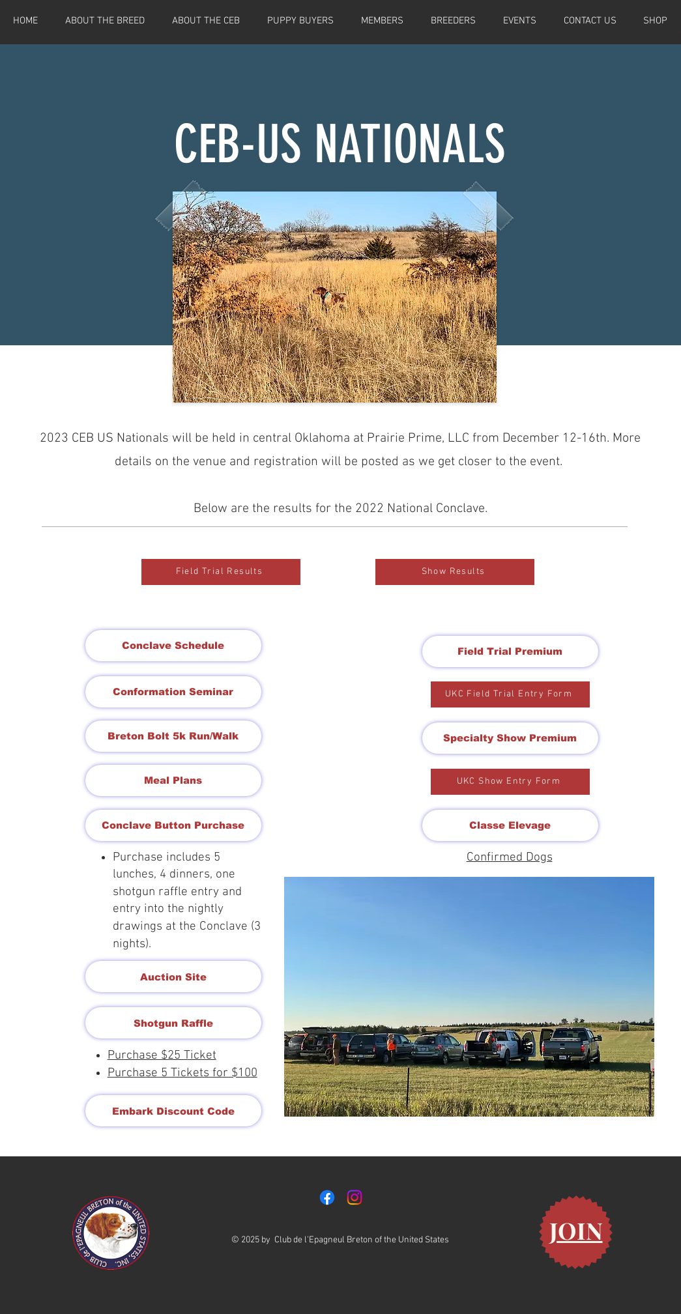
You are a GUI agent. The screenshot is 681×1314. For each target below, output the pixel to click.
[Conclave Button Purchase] (173, 825)
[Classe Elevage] (510, 825)
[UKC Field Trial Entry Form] (510, 694)
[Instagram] (354, 1197)
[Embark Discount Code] (173, 1110)
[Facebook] (327, 1197)
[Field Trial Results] (220, 572)
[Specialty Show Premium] (510, 738)
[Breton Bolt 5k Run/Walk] (173, 736)
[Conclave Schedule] (173, 645)
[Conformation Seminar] (173, 691)
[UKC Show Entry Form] (510, 782)
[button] (469, 997)
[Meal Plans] (173, 780)
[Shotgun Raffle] (173, 1022)
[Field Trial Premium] (510, 651)
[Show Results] (454, 572)
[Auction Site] (173, 976)
